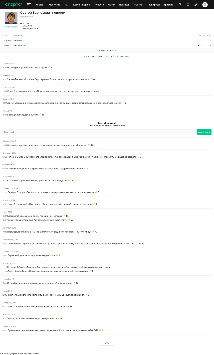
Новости (108, 56)
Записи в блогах (122, 56)
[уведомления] (188, 5)
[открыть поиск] (180, 5)
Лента (86, 56)
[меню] (29, 4)
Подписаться (11, 27)
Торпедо (19, 45)
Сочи (18, 40)
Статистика (96, 56)
